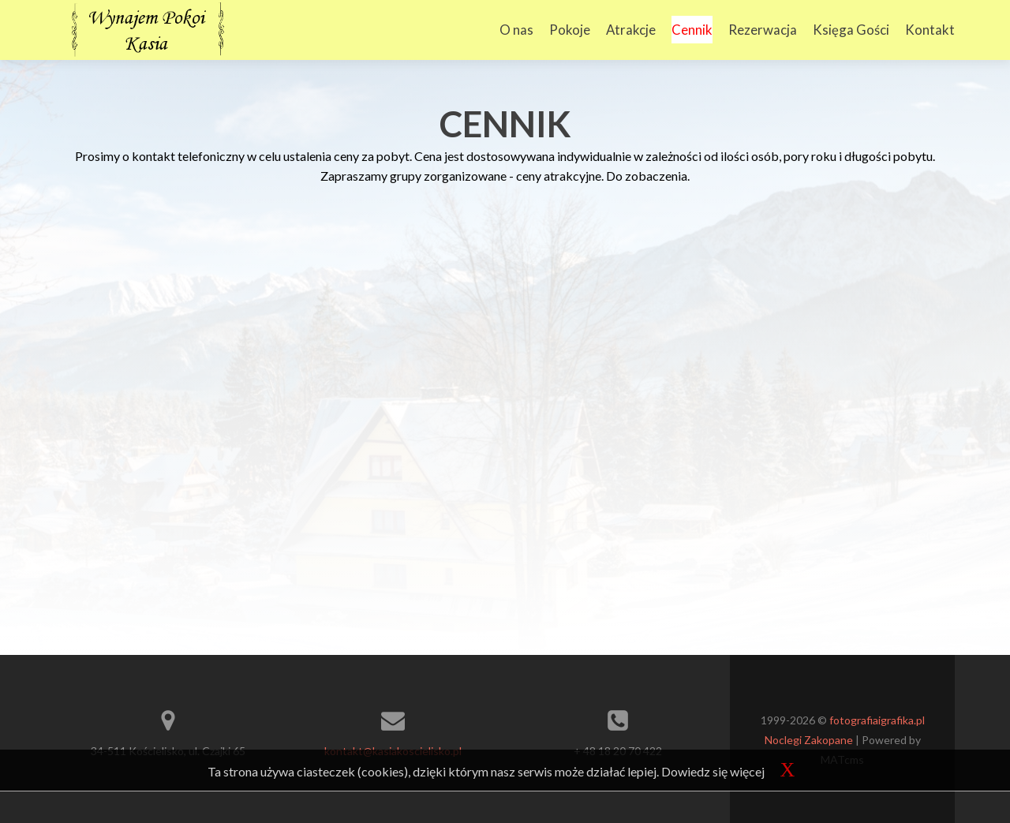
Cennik (692, 29)
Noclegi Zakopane (809, 739)
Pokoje (569, 29)
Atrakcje (631, 29)
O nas (516, 29)
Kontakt (930, 29)
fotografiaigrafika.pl (877, 720)
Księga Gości (851, 29)
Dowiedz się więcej (713, 771)
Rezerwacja (762, 29)
